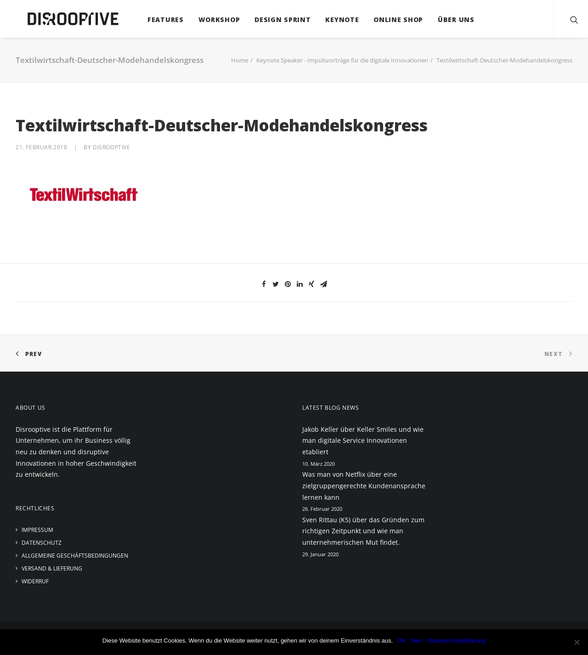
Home (239, 60)
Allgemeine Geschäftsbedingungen (75, 555)
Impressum (37, 530)
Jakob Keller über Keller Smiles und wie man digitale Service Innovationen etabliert (363, 440)
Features (156, 19)
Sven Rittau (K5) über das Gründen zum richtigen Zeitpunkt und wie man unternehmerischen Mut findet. (363, 531)
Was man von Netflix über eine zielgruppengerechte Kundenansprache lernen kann (363, 485)
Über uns (447, 19)
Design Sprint (273, 19)
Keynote (333, 19)
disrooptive (111, 147)
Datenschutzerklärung (457, 640)
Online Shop (389, 19)
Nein (417, 640)
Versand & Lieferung (52, 568)
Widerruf (35, 581)
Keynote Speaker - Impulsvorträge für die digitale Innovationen (342, 60)
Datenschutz (42, 543)
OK (401, 640)
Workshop (210, 19)
